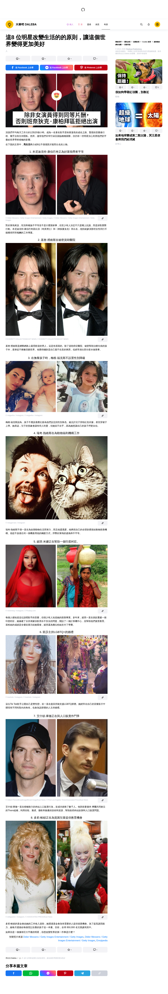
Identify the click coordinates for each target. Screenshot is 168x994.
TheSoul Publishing (134, 49)
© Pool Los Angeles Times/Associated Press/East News (67, 800)
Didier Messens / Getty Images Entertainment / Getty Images (53, 937)
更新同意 (127, 44)
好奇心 (118, 144)
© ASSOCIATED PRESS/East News (38, 917)
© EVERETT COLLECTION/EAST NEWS (21, 339)
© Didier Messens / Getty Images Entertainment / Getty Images (29, 218)
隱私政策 (127, 42)
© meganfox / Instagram (15, 415)
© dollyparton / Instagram (15, 917)
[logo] (21, 24)
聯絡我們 (118, 42)
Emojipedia (102, 940)
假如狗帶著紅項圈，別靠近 (132, 92)
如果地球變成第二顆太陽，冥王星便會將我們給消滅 (137, 137)
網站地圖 (118, 44)
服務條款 (157, 42)
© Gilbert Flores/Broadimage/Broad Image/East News (26, 800)
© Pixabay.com (30, 611)
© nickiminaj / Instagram (15, 611)
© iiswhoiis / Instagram (14, 697)
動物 (117, 96)
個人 (70, 24)
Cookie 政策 (146, 42)
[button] (120, 87)
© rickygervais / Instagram (15, 523)
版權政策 (136, 42)
